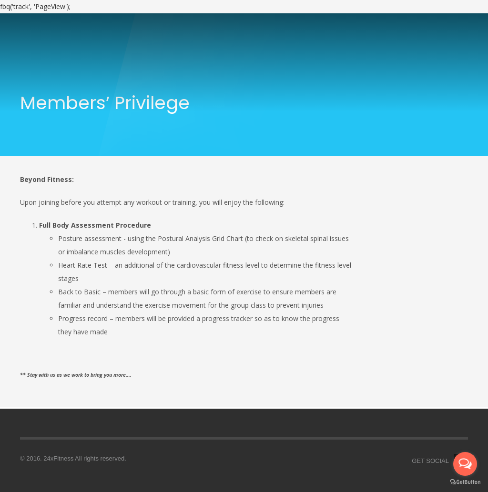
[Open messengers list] (465, 464)
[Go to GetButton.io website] (465, 482)
